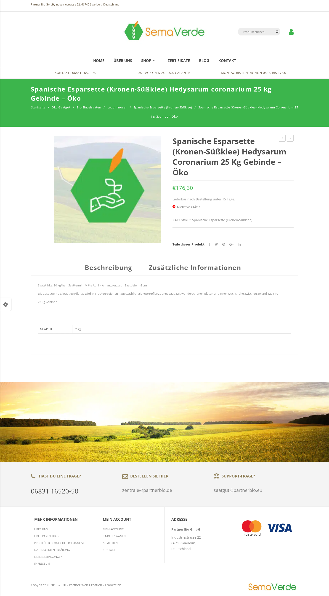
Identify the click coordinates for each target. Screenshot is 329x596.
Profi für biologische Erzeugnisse (59, 543)
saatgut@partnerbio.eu (238, 490)
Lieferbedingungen (48, 557)
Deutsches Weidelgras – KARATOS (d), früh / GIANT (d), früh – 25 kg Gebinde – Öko (290, 139)
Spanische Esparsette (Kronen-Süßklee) (163, 107)
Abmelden (110, 543)
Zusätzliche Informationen (195, 268)
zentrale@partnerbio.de (147, 490)
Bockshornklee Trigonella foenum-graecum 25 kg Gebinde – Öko (282, 139)
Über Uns (41, 529)
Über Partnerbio (46, 536)
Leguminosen (117, 107)
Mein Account (113, 529)
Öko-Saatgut (61, 107)
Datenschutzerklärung (52, 550)
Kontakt (109, 550)
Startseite (38, 107)
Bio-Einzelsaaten (89, 107)
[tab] (110, 269)
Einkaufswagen (114, 536)
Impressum (42, 564)
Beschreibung (108, 268)
